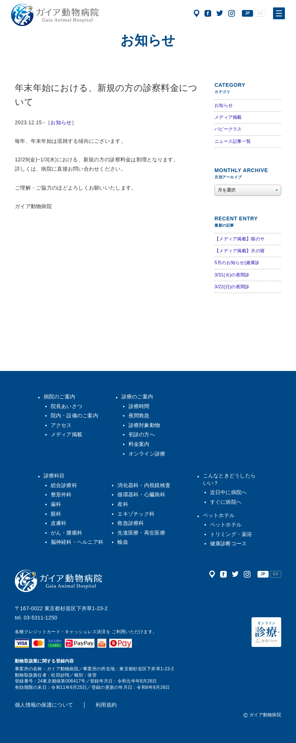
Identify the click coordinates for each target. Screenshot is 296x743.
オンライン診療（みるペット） (266, 632)
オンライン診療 (147, 454)
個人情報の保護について (44, 705)
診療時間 (139, 406)
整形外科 (61, 494)
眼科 (56, 514)
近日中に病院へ (228, 492)
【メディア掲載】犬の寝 (239, 250)
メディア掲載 (228, 117)
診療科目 (54, 476)
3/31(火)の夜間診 (231, 274)
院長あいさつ (67, 406)
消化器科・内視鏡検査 (143, 485)
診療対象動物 (144, 425)
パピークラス (228, 129)
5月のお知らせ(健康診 (237, 262)
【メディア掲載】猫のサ (239, 238)
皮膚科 (59, 523)
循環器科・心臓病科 (141, 494)
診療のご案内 (137, 397)
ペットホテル (219, 515)
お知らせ (60, 122)
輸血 (122, 542)
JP (247, 13)
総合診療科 (64, 485)
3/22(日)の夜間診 (231, 286)
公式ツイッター (219, 13)
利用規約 (106, 705)
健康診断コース (228, 543)
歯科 (56, 504)
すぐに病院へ (226, 502)
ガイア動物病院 (58, 581)
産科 (122, 504)
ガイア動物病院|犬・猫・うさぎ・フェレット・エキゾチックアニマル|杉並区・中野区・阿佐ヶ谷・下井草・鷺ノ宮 (55, 15)
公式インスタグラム (231, 13)
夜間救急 (139, 415)
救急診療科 (130, 523)
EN (260, 13)
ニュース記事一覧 (232, 141)
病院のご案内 (60, 397)
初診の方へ (142, 434)
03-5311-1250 (40, 618)
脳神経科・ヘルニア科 (77, 542)
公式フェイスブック (208, 13)
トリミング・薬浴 (231, 534)
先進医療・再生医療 (141, 533)
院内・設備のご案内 (75, 415)
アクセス (196, 13)
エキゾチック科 (135, 514)
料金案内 (139, 444)
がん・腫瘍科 (67, 533)
